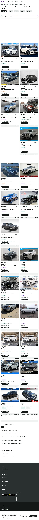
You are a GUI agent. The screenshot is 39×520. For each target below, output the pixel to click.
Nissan (13, 4)
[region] (19, 515)
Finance (22, 1)
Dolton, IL (10, 4)
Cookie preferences (24, 516)
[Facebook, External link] (16, 496)
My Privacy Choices (4, 509)
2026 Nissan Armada (5, 420)
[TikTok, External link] (16, 494)
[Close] (38, 512)
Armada (16, 4)
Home (2, 4)
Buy (8, 1)
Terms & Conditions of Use (5, 503)
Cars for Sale (6, 4)
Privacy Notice (3, 505)
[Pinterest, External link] (16, 500)
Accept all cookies (33, 516)
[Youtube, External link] (16, 497)
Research (16, 1)
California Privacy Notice (4, 507)
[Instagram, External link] (16, 498)
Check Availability (5, 95)
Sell (12, 1)
